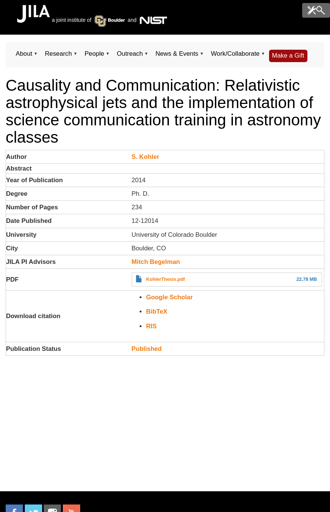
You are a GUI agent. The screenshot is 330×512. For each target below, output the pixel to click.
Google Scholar (169, 297)
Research (58, 56)
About (23, 56)
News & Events (176, 56)
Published (147, 348)
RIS (151, 326)
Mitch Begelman (156, 261)
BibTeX (156, 311)
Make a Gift (288, 55)
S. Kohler (146, 156)
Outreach (130, 56)
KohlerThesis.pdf (165, 279)
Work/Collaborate (235, 56)
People (94, 56)
